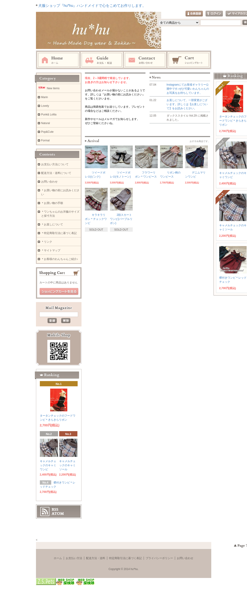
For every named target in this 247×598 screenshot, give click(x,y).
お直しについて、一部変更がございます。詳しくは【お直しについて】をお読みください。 (187, 104)
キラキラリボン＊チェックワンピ (96, 219)
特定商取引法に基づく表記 (125, 558)
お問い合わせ (145, 60)
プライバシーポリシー (159, 558)
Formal (45, 140)
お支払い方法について (55, 164)
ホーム (58, 60)
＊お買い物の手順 (52, 203)
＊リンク (46, 241)
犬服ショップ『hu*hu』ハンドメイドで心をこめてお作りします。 (92, 6)
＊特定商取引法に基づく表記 (59, 233)
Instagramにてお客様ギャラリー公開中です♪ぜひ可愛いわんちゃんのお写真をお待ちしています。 (188, 88)
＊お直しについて (52, 224)
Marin (44, 97)
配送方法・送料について (56, 173)
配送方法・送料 (95, 558)
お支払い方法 (74, 558)
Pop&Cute (47, 131)
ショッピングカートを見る (59, 291)
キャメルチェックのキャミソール (67, 465)
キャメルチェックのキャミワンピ (48, 465)
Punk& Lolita (48, 114)
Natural (45, 123)
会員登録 (194, 14)
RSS (55, 509)
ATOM (58, 513)
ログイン (214, 14)
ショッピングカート (189, 60)
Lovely (45, 105)
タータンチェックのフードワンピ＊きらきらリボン (233, 120)
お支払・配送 (101, 60)
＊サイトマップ (50, 250)
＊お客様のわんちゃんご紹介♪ (59, 259)
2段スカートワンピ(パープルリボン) (121, 219)
